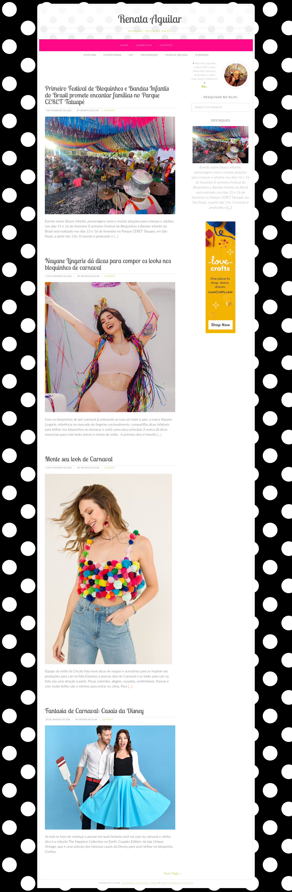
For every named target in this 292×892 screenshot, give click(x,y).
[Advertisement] (112, 72)
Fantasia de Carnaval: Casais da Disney (94, 711)
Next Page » (172, 873)
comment (109, 110)
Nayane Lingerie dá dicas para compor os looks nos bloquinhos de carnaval (108, 264)
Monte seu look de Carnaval (79, 459)
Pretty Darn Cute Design (177, 883)
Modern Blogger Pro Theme (139, 883)
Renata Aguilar (150, 19)
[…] (115, 236)
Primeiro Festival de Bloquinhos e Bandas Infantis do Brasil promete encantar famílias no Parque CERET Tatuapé (107, 95)
